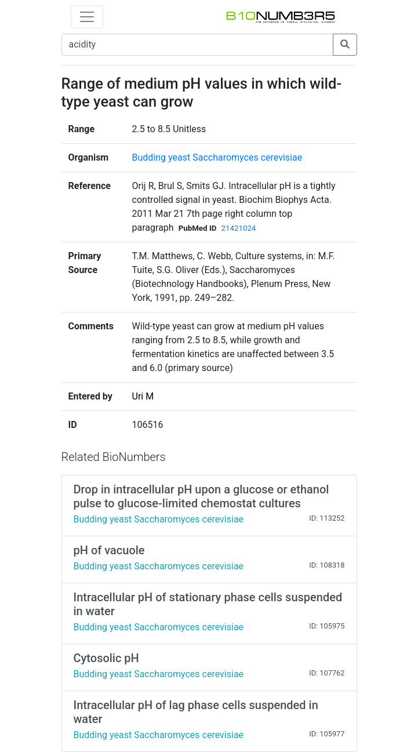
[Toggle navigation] (87, 16)
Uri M (143, 396)
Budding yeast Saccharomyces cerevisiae (217, 157)
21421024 (238, 228)
